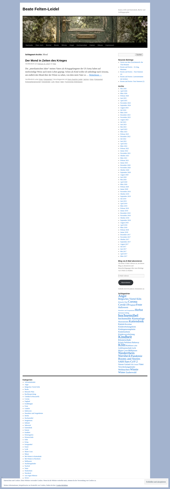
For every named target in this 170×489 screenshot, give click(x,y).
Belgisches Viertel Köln (32, 387)
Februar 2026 (124, 96)
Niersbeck (28, 473)
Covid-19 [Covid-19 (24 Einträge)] (123, 304)
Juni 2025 (123, 98)
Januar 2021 (124, 163)
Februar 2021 (124, 160)
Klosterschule (29, 437)
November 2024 (125, 103)
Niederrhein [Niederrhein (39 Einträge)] (126, 353)
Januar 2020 (124, 189)
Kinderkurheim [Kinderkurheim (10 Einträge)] (124, 332)
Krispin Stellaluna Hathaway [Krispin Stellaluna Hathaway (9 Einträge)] (128, 342)
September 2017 (125, 242)
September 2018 (125, 220)
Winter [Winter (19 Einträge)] (121, 372)
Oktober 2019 (124, 194)
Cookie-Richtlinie (62, 485)
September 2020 (125, 172)
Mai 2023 (123, 127)
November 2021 (125, 153)
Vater (62, 82)
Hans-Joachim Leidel (74, 79)
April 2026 (123, 91)
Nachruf (27, 466)
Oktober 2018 (124, 218)
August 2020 (124, 175)
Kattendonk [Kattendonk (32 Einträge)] (136, 321)
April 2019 (123, 203)
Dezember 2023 (125, 115)
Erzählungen (29, 404)
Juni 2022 (123, 141)
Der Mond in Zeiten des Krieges (46, 60)
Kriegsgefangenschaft (33, 82)
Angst (71, 45)
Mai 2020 (123, 180)
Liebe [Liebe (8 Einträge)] (135, 346)
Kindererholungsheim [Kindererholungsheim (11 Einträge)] (127, 327)
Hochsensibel (82, 45)
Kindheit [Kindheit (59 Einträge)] (125, 337)
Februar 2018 (124, 230)
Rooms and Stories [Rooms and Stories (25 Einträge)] (129, 358)
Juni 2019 (123, 201)
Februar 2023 (124, 134)
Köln (26, 440)
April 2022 (123, 144)
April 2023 (123, 129)
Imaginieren (28, 420)
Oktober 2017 (124, 239)
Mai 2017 (123, 251)
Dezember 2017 (125, 235)
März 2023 (123, 132)
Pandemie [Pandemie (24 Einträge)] (136, 356)
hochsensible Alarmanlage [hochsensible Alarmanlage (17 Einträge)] (131, 318)
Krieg (41, 79)
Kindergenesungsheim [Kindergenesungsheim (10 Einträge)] (126, 329)
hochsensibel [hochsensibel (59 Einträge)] (128, 315)
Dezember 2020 (125, 165)
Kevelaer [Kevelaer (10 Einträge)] (128, 324)
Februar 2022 (124, 148)
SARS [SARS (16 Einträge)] (121, 361)
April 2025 (123, 100)
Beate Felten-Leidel (41, 9)
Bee (54, 64)
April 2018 (123, 225)
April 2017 (123, 254)
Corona (27, 399)
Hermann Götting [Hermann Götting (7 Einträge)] (123, 313)
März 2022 (123, 146)
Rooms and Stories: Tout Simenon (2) (132, 81)
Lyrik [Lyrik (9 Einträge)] (134, 348)
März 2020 (123, 184)
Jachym (86, 79)
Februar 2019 (124, 208)
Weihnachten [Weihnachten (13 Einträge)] (124, 369)
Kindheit (27, 432)
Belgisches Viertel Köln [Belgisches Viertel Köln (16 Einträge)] (129, 299)
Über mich (39, 45)
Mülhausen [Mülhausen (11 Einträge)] (132, 350)
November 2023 (125, 117)
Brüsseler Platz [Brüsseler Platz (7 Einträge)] (123, 302)
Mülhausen (28, 461)
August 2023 (124, 120)
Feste (26, 406)
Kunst (27, 447)
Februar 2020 (124, 187)
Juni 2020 (123, 177)
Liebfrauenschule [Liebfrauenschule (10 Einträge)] (124, 348)
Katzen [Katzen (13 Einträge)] (121, 324)
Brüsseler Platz (29, 392)
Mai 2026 (123, 89)
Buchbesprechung (30, 394)
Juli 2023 (123, 122)
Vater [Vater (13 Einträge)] (141, 364)
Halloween (28, 411)
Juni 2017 (123, 249)
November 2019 (125, 191)
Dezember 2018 (125, 213)
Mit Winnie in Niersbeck (33, 459)
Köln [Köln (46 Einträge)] (121, 345)
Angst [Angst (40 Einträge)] (122, 296)
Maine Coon (29, 452)
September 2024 (125, 105)
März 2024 (123, 112)
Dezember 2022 (125, 136)
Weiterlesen (95, 75)
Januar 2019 (124, 211)
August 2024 (124, 108)
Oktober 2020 (124, 170)
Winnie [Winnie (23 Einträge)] (134, 369)
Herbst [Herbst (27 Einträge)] (139, 310)
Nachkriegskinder (30, 464)
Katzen (92, 45)
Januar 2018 (124, 232)
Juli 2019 (123, 199)
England (27, 401)
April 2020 (123, 182)
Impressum (109, 45)
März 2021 (123, 158)
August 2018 (124, 223)
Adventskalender (30, 382)
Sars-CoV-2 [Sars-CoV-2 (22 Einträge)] (131, 361)
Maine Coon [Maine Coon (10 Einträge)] (123, 350)
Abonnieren (125, 282)
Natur (26, 468)
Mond (57, 82)
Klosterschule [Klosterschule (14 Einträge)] (124, 340)
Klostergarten (29, 435)
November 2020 (125, 168)
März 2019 (123, 206)
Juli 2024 (123, 110)
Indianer (27, 423)
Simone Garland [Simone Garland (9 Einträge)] (124, 364)
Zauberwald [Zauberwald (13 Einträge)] (131, 372)
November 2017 (125, 237)
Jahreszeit (28, 425)
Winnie (64, 45)
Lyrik (52, 82)
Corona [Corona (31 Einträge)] (132, 301)
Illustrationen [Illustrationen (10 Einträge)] (123, 322)
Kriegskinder (46, 82)
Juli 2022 (123, 139)
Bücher (48, 45)
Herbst (27, 416)
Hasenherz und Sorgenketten (34, 413)
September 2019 (125, 196)
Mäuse (100, 45)
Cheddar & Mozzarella (32, 396)
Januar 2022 (124, 151)
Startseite (29, 45)
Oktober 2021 (124, 156)
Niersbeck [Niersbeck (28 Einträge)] (124, 356)
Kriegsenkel (48, 79)
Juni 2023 (123, 124)
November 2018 (125, 215)
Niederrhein (28, 471)
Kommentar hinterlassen (73, 82)
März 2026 (123, 93)
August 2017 (124, 244)
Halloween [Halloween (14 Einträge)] (123, 307)
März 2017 (123, 256)
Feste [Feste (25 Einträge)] (139, 304)
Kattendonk (28, 428)
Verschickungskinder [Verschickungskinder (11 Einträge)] (126, 367)
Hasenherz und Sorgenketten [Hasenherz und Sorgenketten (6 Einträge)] (126, 310)
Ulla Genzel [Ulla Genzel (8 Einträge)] (134, 364)
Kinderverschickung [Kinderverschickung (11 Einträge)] (126, 334)
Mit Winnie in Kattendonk (33, 456)
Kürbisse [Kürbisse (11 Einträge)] (129, 345)
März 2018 (123, 227)
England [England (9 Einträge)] (132, 305)
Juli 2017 (123, 247)
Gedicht (27, 408)
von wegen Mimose (31, 475)
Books (56, 45)
